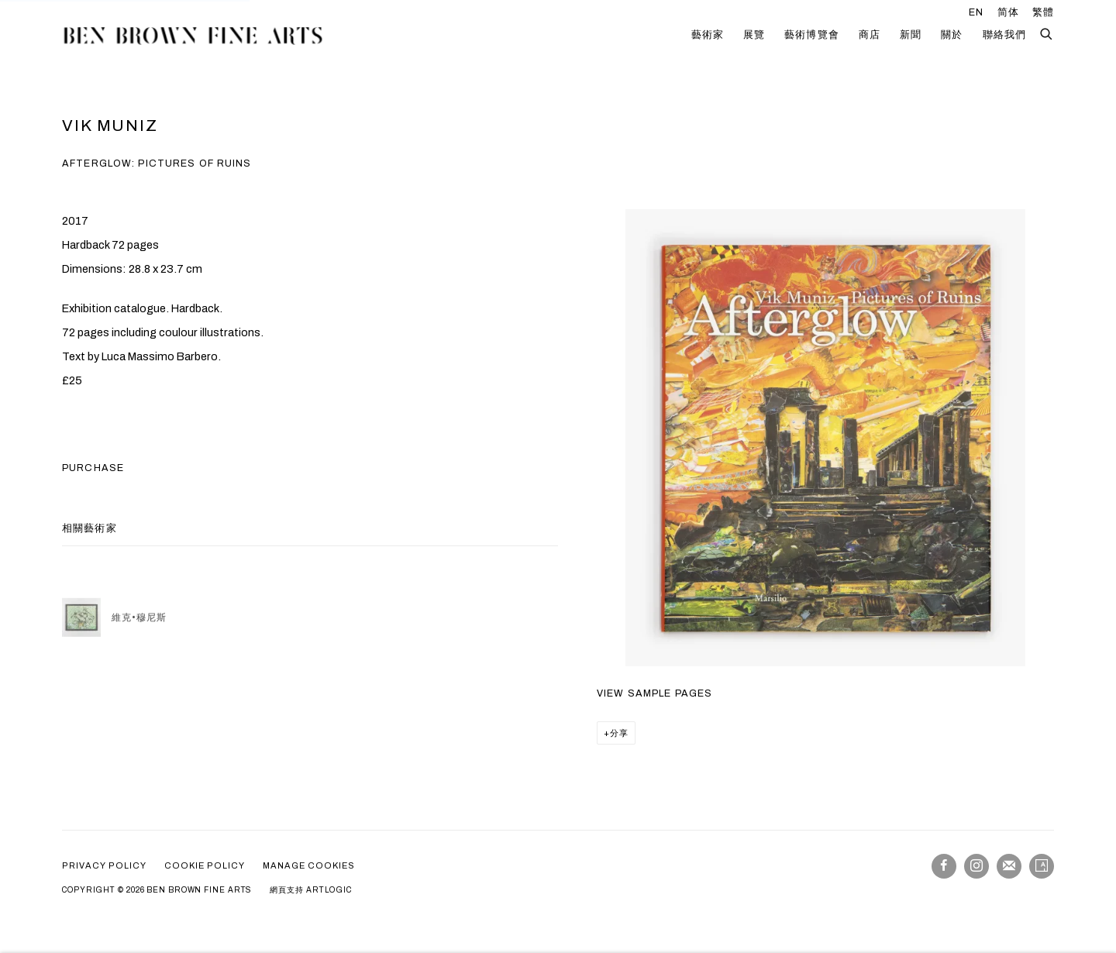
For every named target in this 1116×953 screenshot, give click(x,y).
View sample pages (654, 693)
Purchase (93, 468)
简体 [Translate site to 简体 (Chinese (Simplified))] (1008, 12)
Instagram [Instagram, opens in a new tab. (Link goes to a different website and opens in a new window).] (976, 866)
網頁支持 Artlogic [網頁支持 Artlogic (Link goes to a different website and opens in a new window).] (311, 890)
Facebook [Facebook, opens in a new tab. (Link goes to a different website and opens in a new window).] (944, 866)
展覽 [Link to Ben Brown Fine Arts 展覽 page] (754, 34)
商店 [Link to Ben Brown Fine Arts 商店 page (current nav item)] (869, 34)
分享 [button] (619, 733)
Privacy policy (104, 865)
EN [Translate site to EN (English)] (976, 12)
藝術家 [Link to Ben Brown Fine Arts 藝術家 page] (707, 34)
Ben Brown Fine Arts (194, 35)
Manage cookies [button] (309, 865)
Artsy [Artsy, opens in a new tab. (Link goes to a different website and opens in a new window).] (1041, 866)
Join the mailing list (1009, 866)
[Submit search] (1047, 32)
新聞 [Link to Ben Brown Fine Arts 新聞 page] (910, 34)
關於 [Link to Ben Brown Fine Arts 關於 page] (952, 34)
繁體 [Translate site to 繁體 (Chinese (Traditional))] (1043, 12)
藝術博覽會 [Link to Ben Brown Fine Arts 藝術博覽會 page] (811, 34)
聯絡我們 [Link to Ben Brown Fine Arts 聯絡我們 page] (1005, 34)
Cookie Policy (204, 865)
